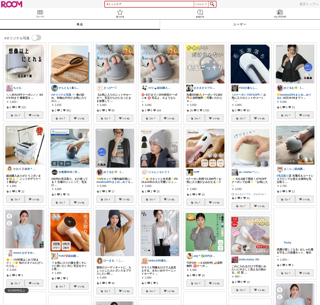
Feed (40, 13)
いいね (35, 115)
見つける (120, 13)
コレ (17, 115)
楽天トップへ (309, 4)
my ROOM (280, 13)
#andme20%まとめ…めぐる (113, 182)
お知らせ (200, 13)
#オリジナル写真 (61, 94)
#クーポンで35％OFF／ (248, 94)
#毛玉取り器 (284, 175)
